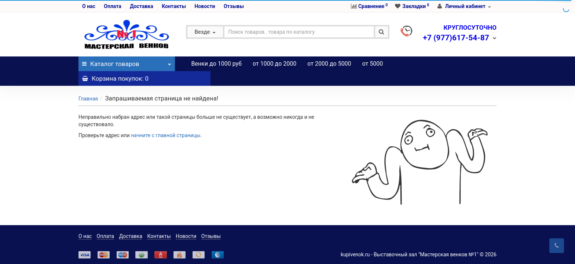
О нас (88, 6)
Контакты (174, 6)
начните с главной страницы (165, 121)
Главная (88, 84)
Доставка (141, 6)
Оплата (112, 6)
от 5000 (372, 63)
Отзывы (234, 6)
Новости (204, 6)
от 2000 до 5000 (329, 63)
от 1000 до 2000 (274, 63)
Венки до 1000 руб (216, 63)
